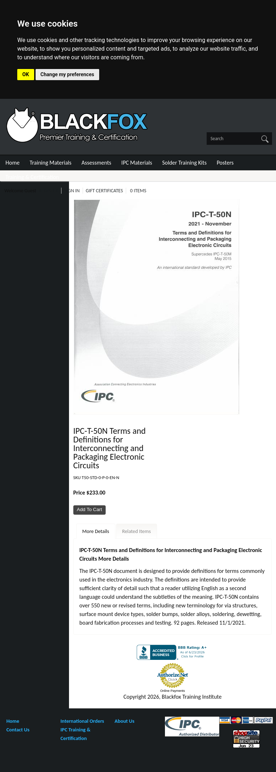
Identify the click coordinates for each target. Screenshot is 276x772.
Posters (225, 162)
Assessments (96, 162)
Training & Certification (32, 177)
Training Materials (51, 162)
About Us (124, 721)
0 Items (138, 191)
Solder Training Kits (184, 162)
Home (12, 162)
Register (48, 191)
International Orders (82, 721)
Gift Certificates (104, 191)
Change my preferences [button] (67, 74)
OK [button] (25, 74)
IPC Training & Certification (75, 733)
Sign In (72, 191)
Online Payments (172, 691)
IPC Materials (136, 162)
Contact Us (17, 729)
